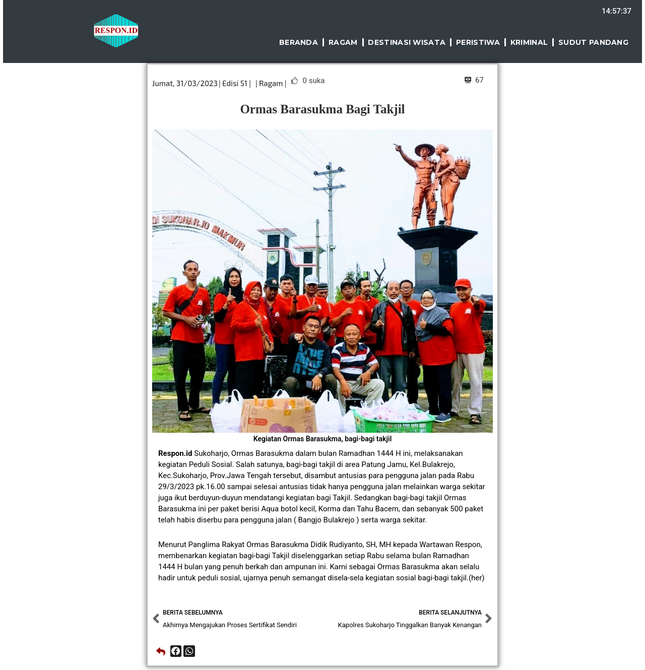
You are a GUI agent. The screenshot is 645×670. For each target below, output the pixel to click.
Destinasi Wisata (406, 42)
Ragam (343, 42)
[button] (176, 651)
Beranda (298, 42)
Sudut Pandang (593, 42)
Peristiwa (478, 42)
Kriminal (529, 42)
